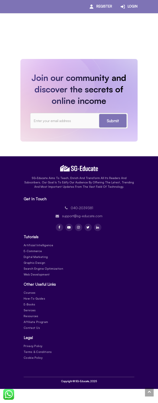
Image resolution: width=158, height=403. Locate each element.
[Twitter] (88, 227)
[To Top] (149, 392)
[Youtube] (69, 227)
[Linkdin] (97, 227)
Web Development (37, 274)
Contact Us (32, 328)
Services (30, 310)
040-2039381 (82, 208)
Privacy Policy (33, 346)
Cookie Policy (33, 357)
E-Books (29, 304)
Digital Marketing (36, 257)
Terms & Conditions (38, 352)
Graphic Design (34, 262)
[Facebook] (59, 227)
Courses (29, 292)
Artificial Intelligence (38, 245)
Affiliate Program (36, 322)
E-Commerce (33, 251)
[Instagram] (78, 227)
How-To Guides (34, 298)
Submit (112, 120)
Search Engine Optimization (43, 268)
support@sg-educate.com (82, 216)
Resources (31, 316)
